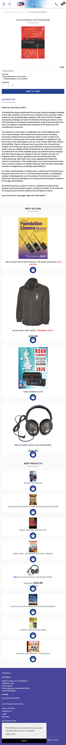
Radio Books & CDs (13, 12)
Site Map (5, 717)
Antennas (24, 12)
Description (8, 99)
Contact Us (6, 711)
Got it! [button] (24, 741)
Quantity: (5, 82)
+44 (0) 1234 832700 (10, 698)
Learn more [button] (10, 734)
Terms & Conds (8, 708)
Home (4, 12)
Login (4, 714)
